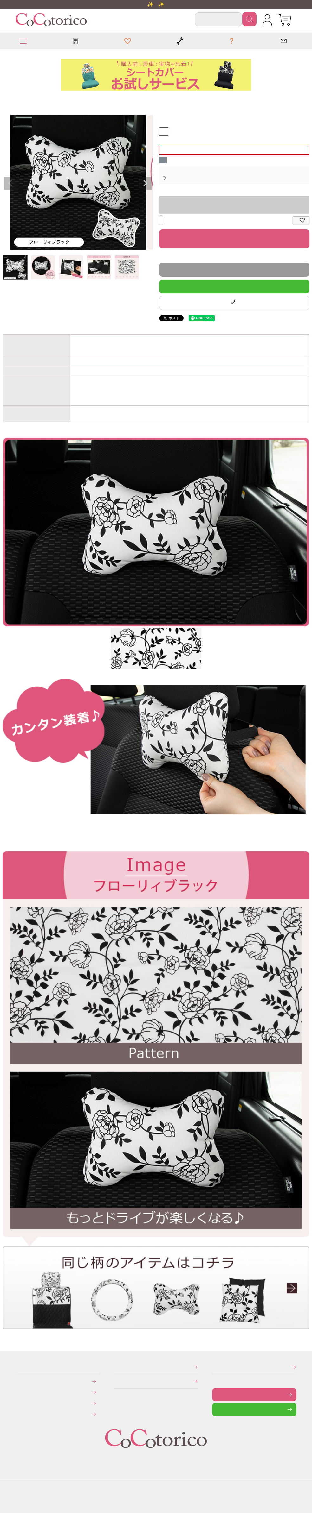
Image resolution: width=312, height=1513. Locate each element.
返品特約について (160, 257)
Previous (10, 183)
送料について (20, 1392)
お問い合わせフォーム (216, 1394)
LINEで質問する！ (234, 286)
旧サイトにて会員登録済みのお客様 (21, 1414)
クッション (8, 100)
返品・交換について (20, 1403)
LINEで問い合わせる (217, 1409)
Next (145, 183)
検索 (249, 19)
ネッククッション (11, 100)
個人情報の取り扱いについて (116, 1381)
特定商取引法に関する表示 (116, 1367)
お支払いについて (20, 1381)
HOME (5, 100)
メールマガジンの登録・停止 (214, 1367)
